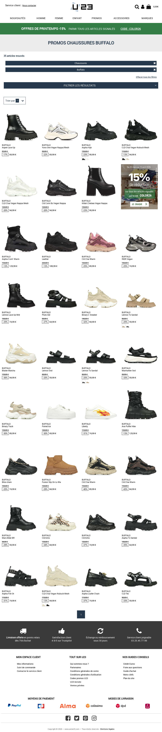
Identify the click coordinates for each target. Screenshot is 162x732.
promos (97, 18)
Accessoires (122, 18)
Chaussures (115, 63)
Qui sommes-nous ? (79, 663)
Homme (41, 18)
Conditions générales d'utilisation (85, 674)
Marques (147, 18)
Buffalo (116, 69)
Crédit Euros (129, 663)
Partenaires (75, 667)
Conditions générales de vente (84, 671)
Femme (59, 18)
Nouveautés (17, 18)
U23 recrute (75, 681)
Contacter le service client (29, 671)
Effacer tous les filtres (146, 76)
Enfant (77, 18)
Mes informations (25, 663)
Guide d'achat (129, 671)
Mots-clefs (128, 674)
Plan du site (128, 678)
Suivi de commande (26, 667)
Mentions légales (107, 729)
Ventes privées (77, 685)
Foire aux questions (132, 667)
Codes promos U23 (79, 678)
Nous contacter (29, 5)
